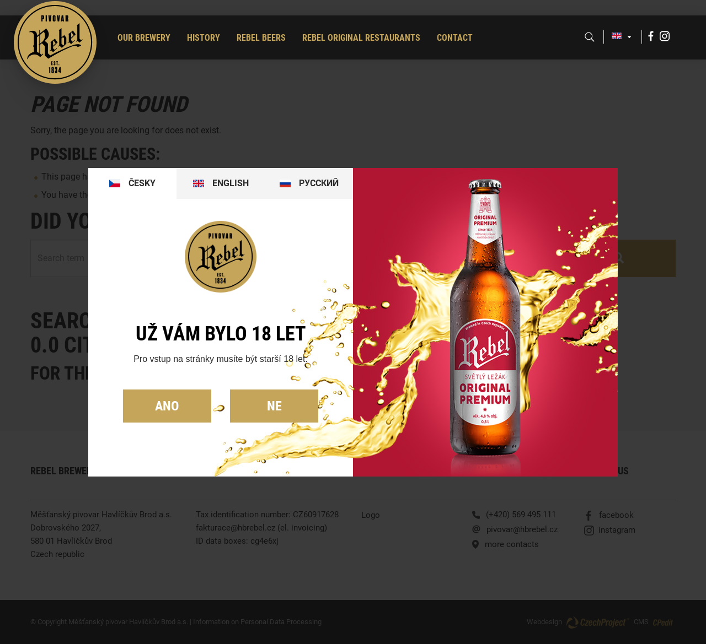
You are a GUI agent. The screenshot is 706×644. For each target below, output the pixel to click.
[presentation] (132, 184)
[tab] (132, 183)
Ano (167, 406)
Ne (274, 406)
